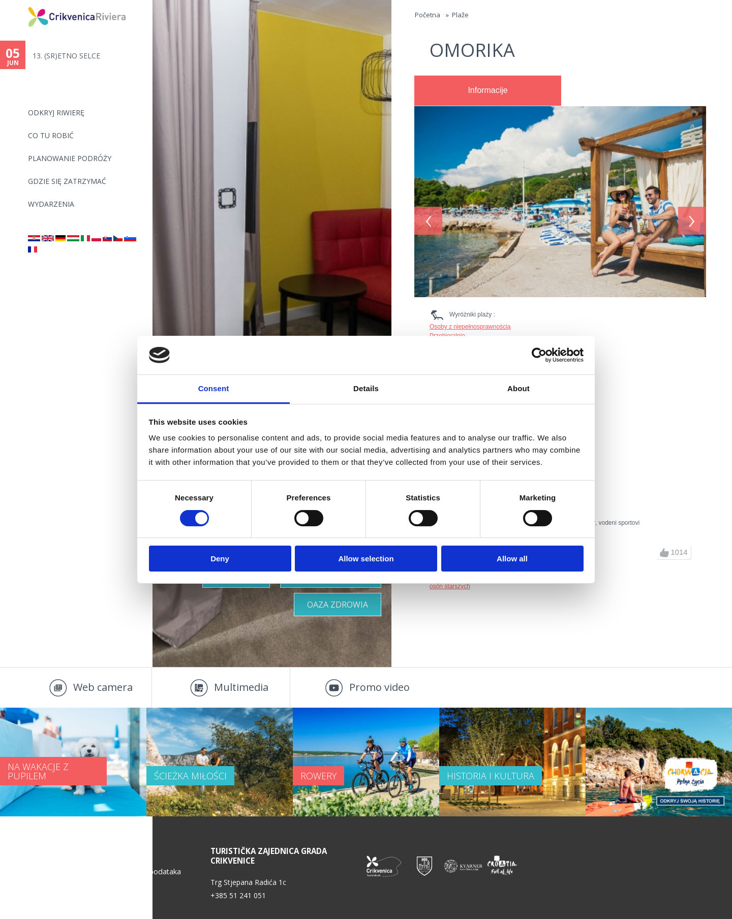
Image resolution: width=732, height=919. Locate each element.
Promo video (379, 687)
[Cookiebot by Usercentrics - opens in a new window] (539, 355)
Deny (219, 558)
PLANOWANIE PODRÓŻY (69, 158)
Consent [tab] (213, 388)
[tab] (487, 91)
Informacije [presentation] (487, 90)
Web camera (103, 687)
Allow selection (365, 558)
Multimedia (241, 687)
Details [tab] (366, 388)
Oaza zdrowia (337, 604)
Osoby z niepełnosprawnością (470, 326)
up (664, 553)
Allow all (512, 558)
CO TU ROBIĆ (51, 135)
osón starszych (450, 586)
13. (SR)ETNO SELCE (66, 55)
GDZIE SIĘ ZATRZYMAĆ (67, 181)
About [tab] (518, 388)
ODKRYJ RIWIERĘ (56, 112)
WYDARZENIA (51, 204)
